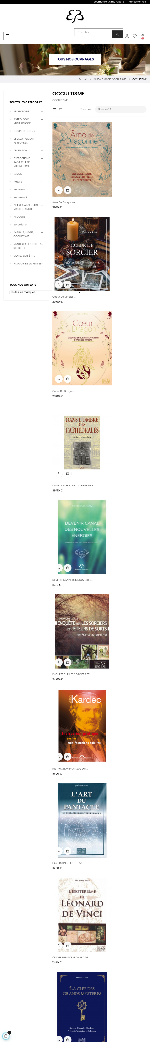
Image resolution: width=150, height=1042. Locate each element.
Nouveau (19, 189)
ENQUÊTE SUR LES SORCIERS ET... (120, 338)
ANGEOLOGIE (21, 111)
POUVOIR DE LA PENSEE (27, 263)
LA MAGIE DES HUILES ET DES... (119, 644)
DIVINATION (20, 150)
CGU (123, 961)
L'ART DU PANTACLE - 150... (117, 414)
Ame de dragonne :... (65, 184)
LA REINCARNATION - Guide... (118, 797)
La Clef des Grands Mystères (119, 491)
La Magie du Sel (62, 720)
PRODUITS (19, 217)
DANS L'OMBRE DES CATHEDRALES (121, 261)
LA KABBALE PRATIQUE (114, 567)
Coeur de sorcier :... (113, 184)
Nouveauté (20, 197)
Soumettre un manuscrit (109, 2)
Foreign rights (70, 971)
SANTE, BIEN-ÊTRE (24, 256)
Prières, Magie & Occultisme (14, 977)
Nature (17, 182)
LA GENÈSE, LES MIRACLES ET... (70, 567)
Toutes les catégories (26, 102)
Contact (126, 953)
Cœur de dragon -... (64, 261)
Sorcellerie (20, 224)
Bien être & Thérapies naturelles (16, 966)
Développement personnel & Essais (15, 988)
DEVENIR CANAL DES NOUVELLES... (72, 338)
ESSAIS (17, 174)
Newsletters (98, 961)
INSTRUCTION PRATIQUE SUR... (70, 414)
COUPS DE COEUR (24, 131)
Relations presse (72, 978)
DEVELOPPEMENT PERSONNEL (23, 141)
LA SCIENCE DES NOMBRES (117, 874)
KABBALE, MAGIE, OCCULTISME (23, 234)
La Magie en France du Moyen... (120, 720)
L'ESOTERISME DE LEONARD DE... (71, 491)
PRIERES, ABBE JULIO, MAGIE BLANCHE (25, 207)
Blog (94, 953)
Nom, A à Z (122, 109)
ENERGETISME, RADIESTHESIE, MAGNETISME (22, 162)
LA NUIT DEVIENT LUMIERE (67, 797)
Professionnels (137, 2)
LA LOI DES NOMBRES (64, 644)
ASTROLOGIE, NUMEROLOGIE (22, 121)
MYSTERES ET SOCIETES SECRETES (27, 246)
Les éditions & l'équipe (70, 955)
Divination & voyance (11, 955)
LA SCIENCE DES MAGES (66, 874)
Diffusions (68, 964)
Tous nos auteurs (43, 953)
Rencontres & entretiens (41, 963)
